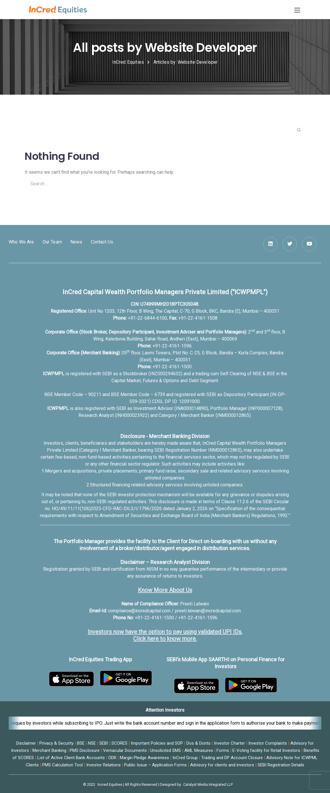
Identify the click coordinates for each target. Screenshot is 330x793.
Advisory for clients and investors (222, 765)
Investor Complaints (267, 743)
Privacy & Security (56, 743)
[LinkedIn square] (270, 244)
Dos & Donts (198, 743)
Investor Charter (229, 743)
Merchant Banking (49, 750)
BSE (81, 743)
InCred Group (185, 757)
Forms (223, 750)
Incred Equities (110, 784)
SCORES (119, 743)
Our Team (52, 242)
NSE (92, 743)
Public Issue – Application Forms (155, 765)
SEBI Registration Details (281, 765)
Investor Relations (103, 765)
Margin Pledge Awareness (144, 757)
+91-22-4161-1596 (172, 346)
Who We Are (21, 242)
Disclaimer (26, 743)
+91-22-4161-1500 (172, 366)
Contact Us (102, 242)
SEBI (103, 743)
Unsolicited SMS (165, 750)
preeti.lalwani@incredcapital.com (208, 610)
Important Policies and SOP (157, 743)
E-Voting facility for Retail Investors (266, 750)
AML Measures (198, 750)
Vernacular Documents (125, 750)
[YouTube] (309, 244)
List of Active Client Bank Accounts (71, 757)
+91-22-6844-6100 (147, 318)
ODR (112, 757)
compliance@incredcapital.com (139, 610)
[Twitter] (290, 244)
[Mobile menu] (297, 10)
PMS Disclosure (85, 750)
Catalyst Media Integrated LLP (208, 784)
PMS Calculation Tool (62, 765)
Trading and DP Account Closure (232, 757)
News (76, 242)
